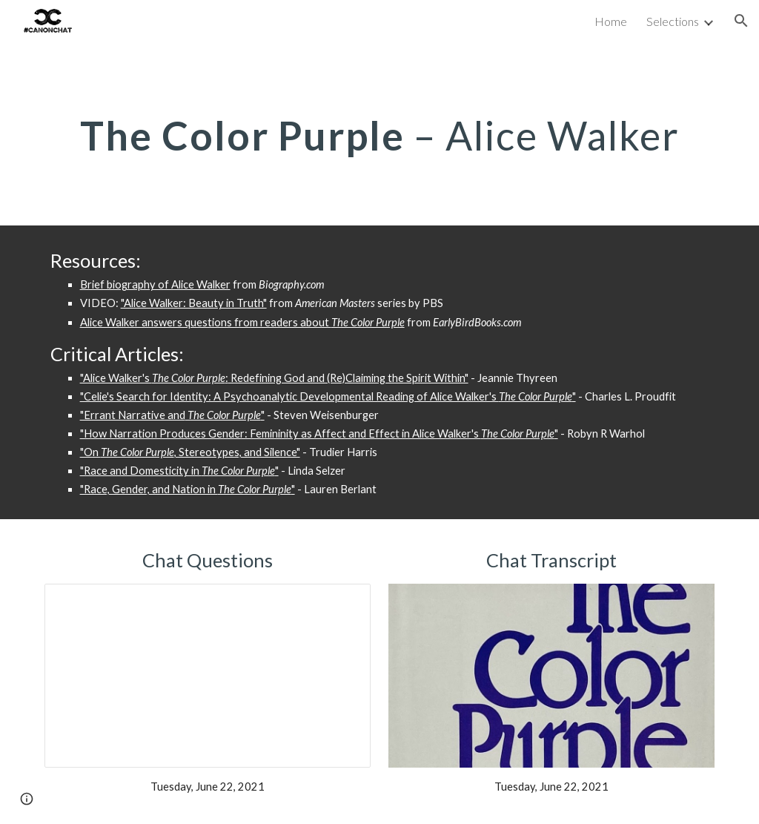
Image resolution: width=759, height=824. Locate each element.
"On (90, 452)
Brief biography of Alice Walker (155, 284)
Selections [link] (672, 21)
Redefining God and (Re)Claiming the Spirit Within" (348, 378)
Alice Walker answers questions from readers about (205, 322)
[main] (379, 133)
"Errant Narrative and (132, 415)
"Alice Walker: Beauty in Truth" (194, 303)
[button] (741, 21)
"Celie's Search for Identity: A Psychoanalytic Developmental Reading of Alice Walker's (289, 396)
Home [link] (610, 21)
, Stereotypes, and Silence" (237, 452)
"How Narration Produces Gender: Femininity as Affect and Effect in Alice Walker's (280, 433)
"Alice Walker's (116, 378)
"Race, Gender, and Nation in (149, 489)
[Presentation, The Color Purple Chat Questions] (207, 676)
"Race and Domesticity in (141, 470)
